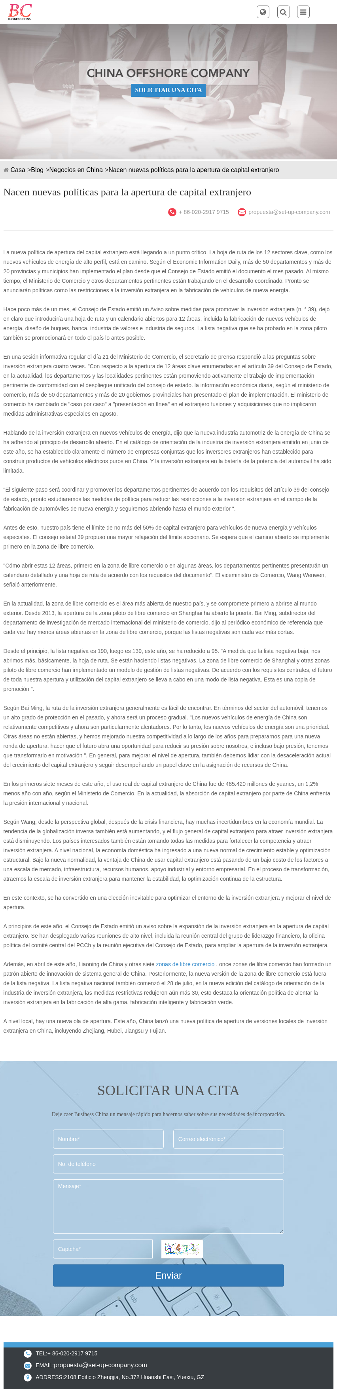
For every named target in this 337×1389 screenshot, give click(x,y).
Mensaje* (168, 1206)
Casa (18, 170)
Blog (37, 170)
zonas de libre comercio (185, 964)
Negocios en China (76, 170)
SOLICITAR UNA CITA (168, 90)
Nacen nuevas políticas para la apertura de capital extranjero (193, 170)
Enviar (168, 1275)
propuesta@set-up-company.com (289, 212)
